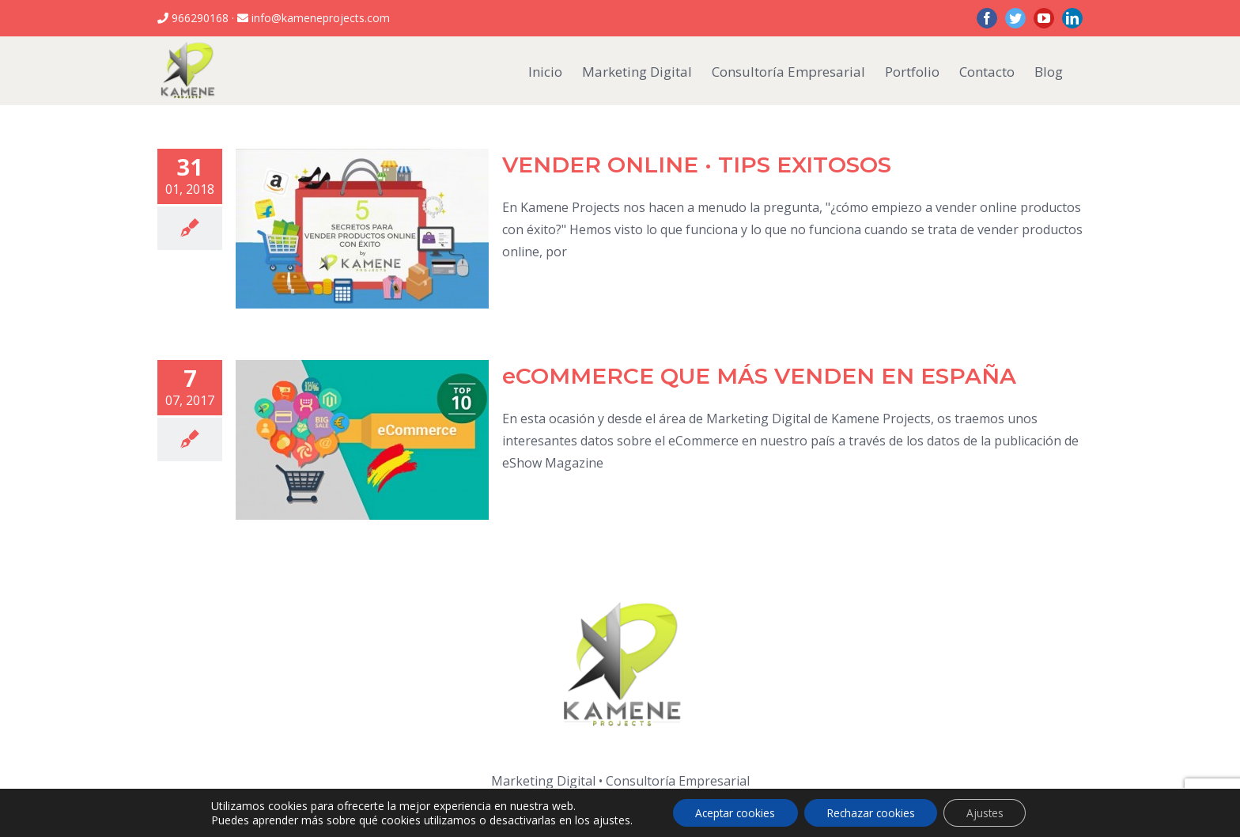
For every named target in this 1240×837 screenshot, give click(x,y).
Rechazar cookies (871, 812)
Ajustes (989, 812)
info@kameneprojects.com (319, 17)
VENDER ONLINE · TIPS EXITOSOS (696, 164)
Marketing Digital (543, 781)
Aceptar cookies (731, 812)
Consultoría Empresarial (678, 781)
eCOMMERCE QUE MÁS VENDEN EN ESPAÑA (759, 375)
